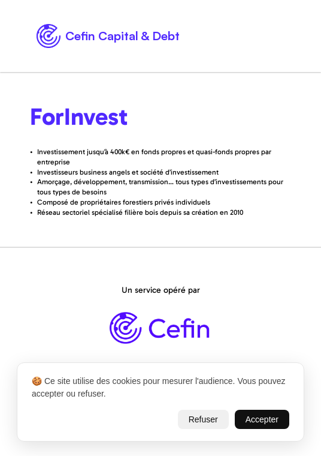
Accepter (262, 419)
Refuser (203, 419)
